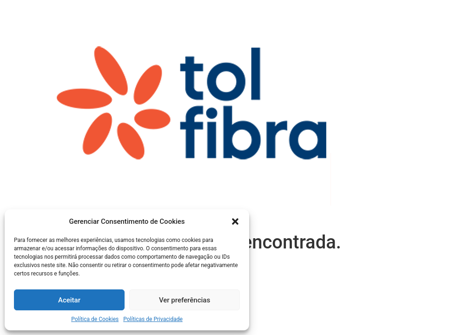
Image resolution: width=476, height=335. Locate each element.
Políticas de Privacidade (153, 319)
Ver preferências (184, 300)
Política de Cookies (95, 319)
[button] (235, 221)
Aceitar (69, 300)
